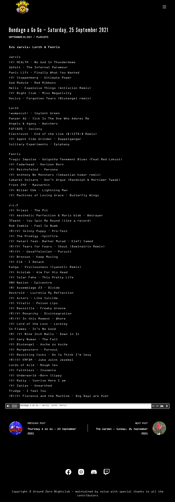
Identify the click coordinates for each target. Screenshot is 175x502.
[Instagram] (81, 472)
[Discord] (94, 472)
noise (104, 491)
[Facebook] (68, 472)
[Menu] (164, 7)
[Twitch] (107, 472)
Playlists (42, 37)
